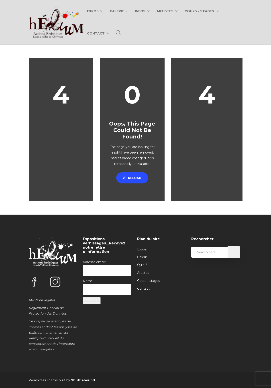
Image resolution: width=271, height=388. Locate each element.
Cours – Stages (199, 11)
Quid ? (142, 265)
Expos (93, 11)
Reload (132, 178)
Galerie (117, 11)
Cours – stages (148, 281)
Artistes (165, 11)
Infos (140, 11)
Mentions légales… (43, 300)
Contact (96, 33)
